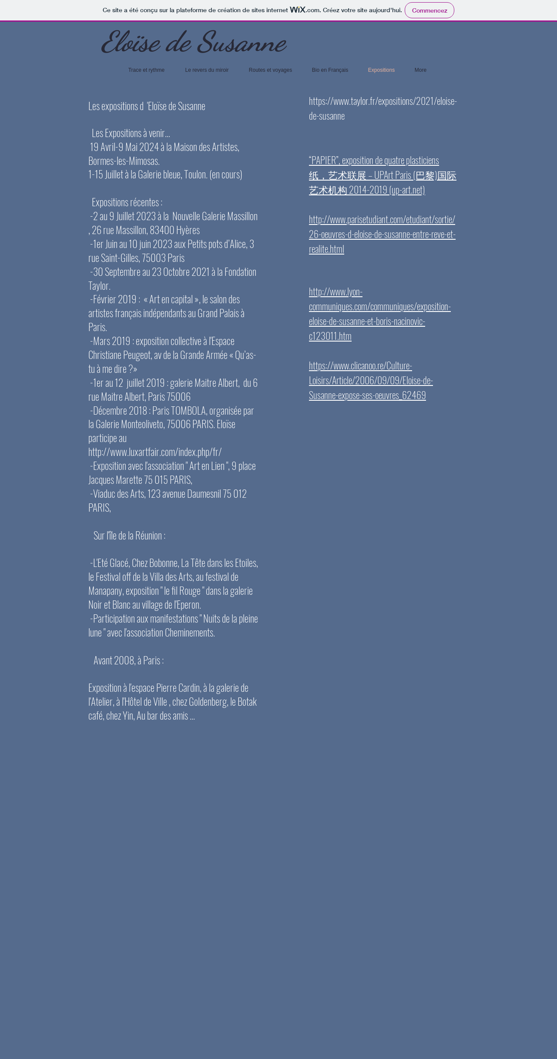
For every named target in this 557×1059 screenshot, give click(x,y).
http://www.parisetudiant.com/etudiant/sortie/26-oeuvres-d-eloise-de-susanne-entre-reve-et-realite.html (382, 233)
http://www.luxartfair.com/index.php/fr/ (155, 451)
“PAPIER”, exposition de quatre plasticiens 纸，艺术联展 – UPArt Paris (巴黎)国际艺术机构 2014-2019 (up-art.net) (382, 174)
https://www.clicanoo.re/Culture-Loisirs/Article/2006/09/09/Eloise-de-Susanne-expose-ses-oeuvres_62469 (371, 380)
